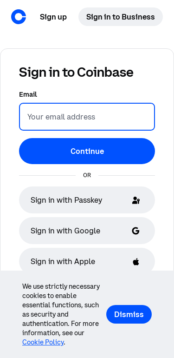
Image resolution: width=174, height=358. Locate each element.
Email (28, 94)
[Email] (87, 117)
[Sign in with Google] (87, 230)
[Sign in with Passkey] (87, 199)
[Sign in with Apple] (87, 261)
